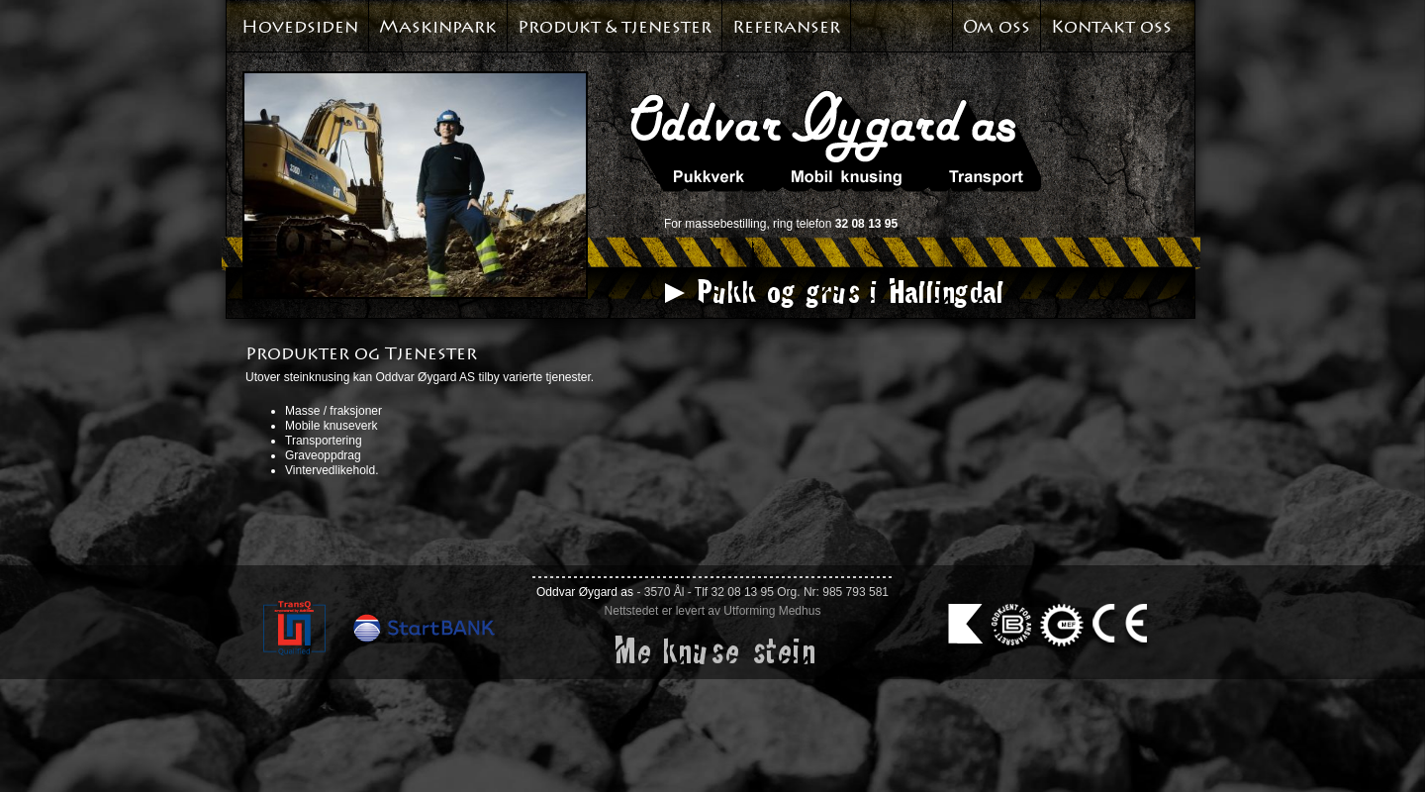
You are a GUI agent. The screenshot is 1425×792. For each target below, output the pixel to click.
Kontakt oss (1111, 27)
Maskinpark (438, 27)
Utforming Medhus (771, 611)
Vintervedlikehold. (332, 470)
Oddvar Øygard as (584, 592)
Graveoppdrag (323, 455)
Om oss (996, 27)
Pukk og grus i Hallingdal (848, 291)
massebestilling (725, 224)
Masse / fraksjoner (333, 411)
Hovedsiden (299, 27)
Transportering (323, 440)
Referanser (786, 27)
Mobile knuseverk (331, 426)
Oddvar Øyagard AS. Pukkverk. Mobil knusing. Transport (835, 140)
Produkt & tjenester (615, 27)
